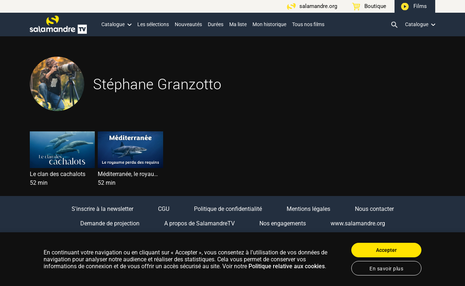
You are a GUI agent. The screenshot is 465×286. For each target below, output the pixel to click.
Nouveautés (188, 24)
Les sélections (153, 24)
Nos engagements (282, 223)
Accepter (386, 250)
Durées (215, 24)
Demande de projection (110, 223)
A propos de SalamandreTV (199, 223)
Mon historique (269, 24)
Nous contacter (374, 208)
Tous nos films (308, 24)
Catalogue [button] (116, 24)
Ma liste (238, 24)
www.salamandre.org (358, 223)
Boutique (375, 6)
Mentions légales (308, 208)
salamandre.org (318, 6)
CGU (163, 208)
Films (420, 6)
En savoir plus (386, 268)
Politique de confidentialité (228, 208)
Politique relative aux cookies (286, 266)
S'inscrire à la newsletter (102, 208)
